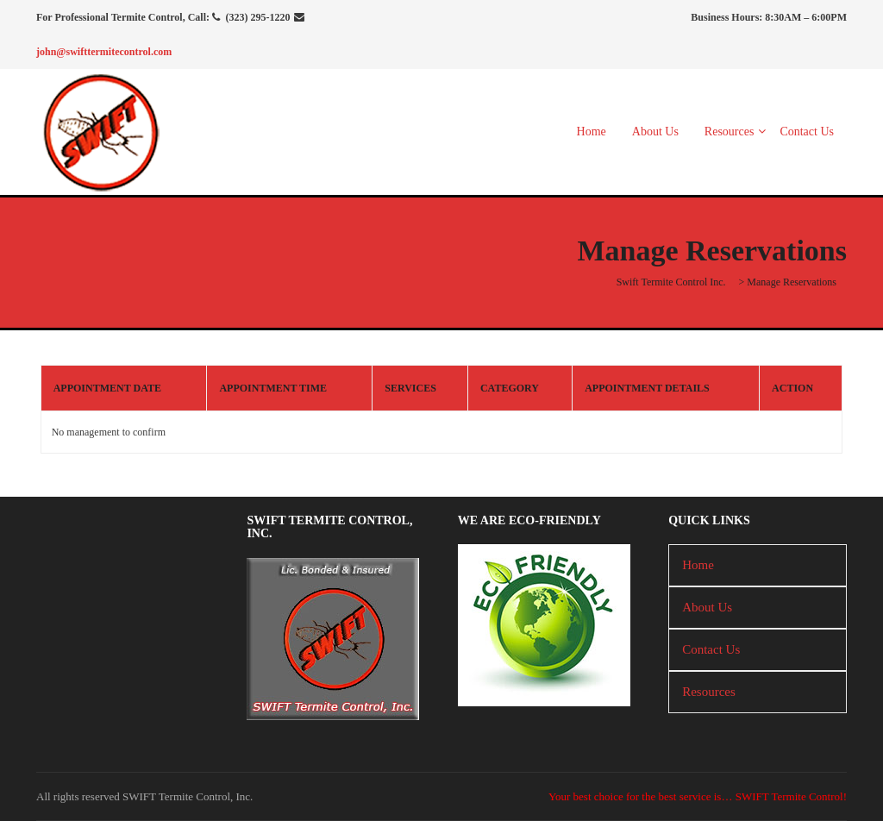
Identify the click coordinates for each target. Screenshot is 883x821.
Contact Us (807, 131)
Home (591, 131)
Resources (730, 131)
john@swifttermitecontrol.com (104, 52)
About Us (655, 131)
